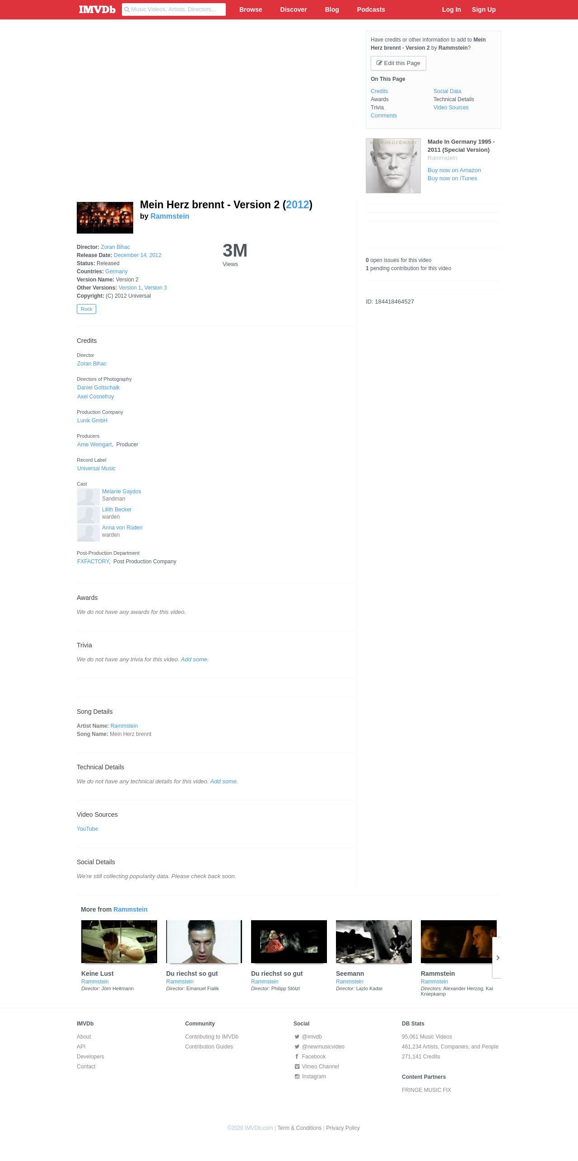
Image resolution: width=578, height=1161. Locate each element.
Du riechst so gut (192, 973)
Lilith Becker (116, 509)
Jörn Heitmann (118, 988)
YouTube (87, 829)
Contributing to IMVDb (211, 1037)
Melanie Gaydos (121, 491)
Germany (116, 271)
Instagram (310, 1076)
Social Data (447, 91)
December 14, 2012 (137, 255)
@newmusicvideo (319, 1047)
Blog (332, 9)
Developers (90, 1056)
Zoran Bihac (115, 247)
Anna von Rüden (122, 527)
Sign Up (484, 9)
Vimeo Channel (316, 1066)
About (84, 1037)
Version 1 (130, 288)
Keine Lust (97, 973)
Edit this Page (398, 63)
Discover (293, 9)
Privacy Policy (343, 1128)
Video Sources (451, 107)
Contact (86, 1066)
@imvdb (308, 1037)
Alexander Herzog (463, 988)
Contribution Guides (209, 1047)
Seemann (350, 973)
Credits (379, 91)
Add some (194, 659)
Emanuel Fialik (202, 988)
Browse (250, 9)
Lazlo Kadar (369, 988)
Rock (86, 309)
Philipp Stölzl (285, 988)
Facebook (310, 1056)
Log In (451, 9)
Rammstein (169, 216)
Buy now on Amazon (454, 170)
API (81, 1047)
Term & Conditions (299, 1128)
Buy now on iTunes (452, 178)
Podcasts (371, 9)
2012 (297, 205)
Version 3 (155, 288)
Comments (384, 115)
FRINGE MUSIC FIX (426, 1090)
